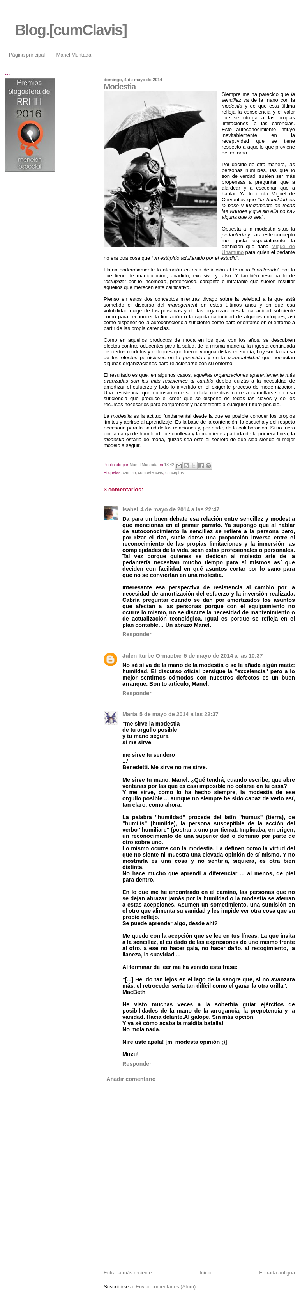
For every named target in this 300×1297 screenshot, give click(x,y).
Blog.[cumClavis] (71, 29)
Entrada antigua (277, 1273)
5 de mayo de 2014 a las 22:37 (179, 714)
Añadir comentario (130, 1079)
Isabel (130, 509)
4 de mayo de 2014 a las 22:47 (180, 509)
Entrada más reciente (128, 1273)
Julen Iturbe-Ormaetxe (152, 656)
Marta (129, 714)
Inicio (205, 1273)
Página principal (27, 55)
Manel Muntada (74, 55)
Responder (137, 634)
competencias (150, 472)
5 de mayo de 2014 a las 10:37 (223, 656)
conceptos (174, 472)
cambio (129, 472)
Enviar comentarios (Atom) (166, 1287)
